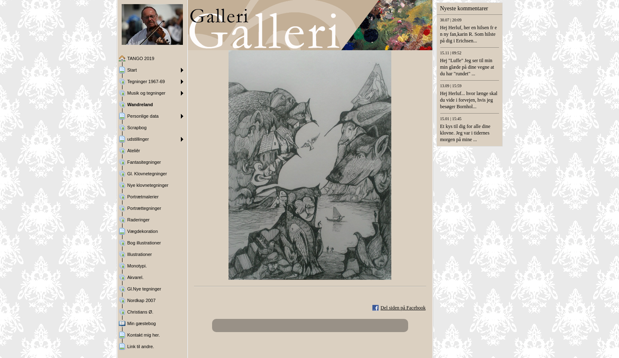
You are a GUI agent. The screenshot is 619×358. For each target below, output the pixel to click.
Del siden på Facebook (403, 308)
